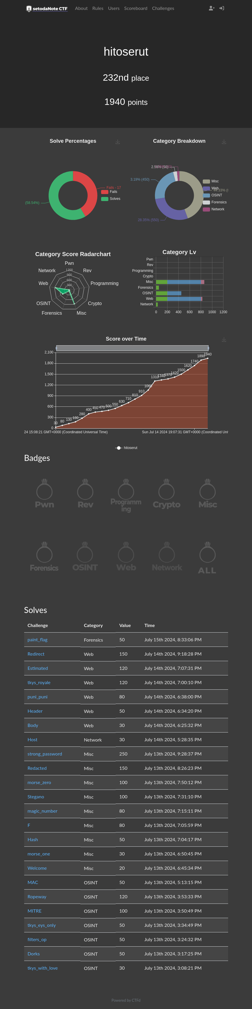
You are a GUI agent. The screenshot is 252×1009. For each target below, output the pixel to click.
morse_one (39, 853)
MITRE (35, 910)
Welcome (37, 868)
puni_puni (38, 696)
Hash (33, 839)
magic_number (43, 810)
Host (33, 739)
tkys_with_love (43, 968)
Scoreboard (135, 8)
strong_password (45, 753)
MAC (33, 882)
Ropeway (37, 896)
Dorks (34, 953)
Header (35, 711)
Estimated (38, 668)
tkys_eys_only (42, 925)
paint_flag (37, 639)
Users (113, 8)
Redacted (37, 768)
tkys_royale (39, 682)
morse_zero (39, 782)
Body (33, 725)
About (81, 8)
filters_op (37, 939)
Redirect (36, 653)
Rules (97, 8)
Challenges (163, 8)
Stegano (36, 796)
